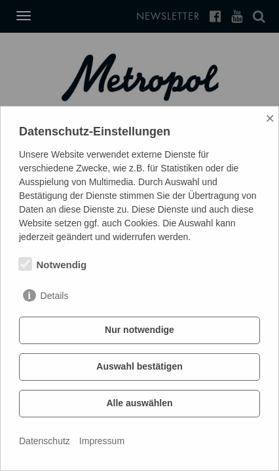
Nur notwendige (139, 329)
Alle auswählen (139, 403)
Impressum (101, 441)
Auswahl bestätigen (139, 366)
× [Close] (269, 118)
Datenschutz (44, 441)
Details (55, 295)
